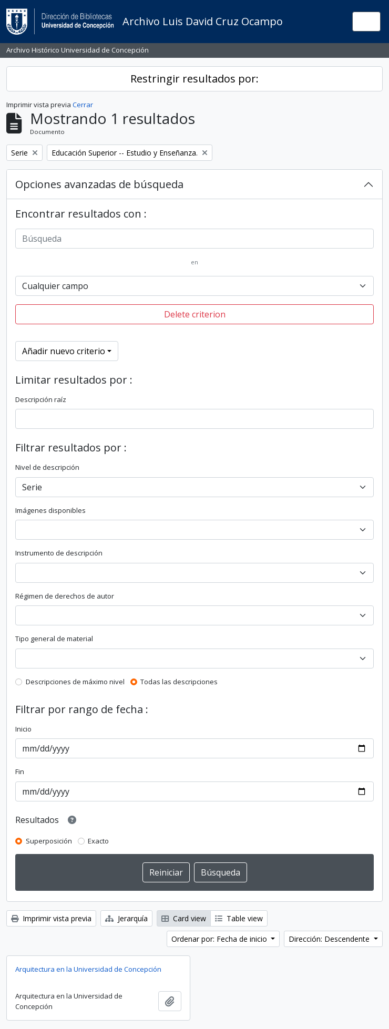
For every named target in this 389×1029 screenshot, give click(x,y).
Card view (183, 918)
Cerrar (83, 104)
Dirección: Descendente (330, 939)
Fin (19, 771)
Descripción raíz (40, 399)
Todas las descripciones (179, 681)
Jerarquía (126, 918)
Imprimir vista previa (51, 918)
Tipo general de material (54, 638)
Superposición (49, 841)
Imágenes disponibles (50, 510)
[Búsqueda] (194, 239)
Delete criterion (195, 314)
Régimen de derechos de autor (64, 596)
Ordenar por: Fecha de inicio (220, 939)
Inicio (23, 729)
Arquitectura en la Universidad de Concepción (88, 969)
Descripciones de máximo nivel (75, 681)
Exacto (98, 841)
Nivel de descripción (47, 467)
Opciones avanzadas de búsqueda (99, 184)
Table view (239, 918)
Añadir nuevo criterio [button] (63, 351)
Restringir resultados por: (194, 78)
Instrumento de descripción (59, 553)
